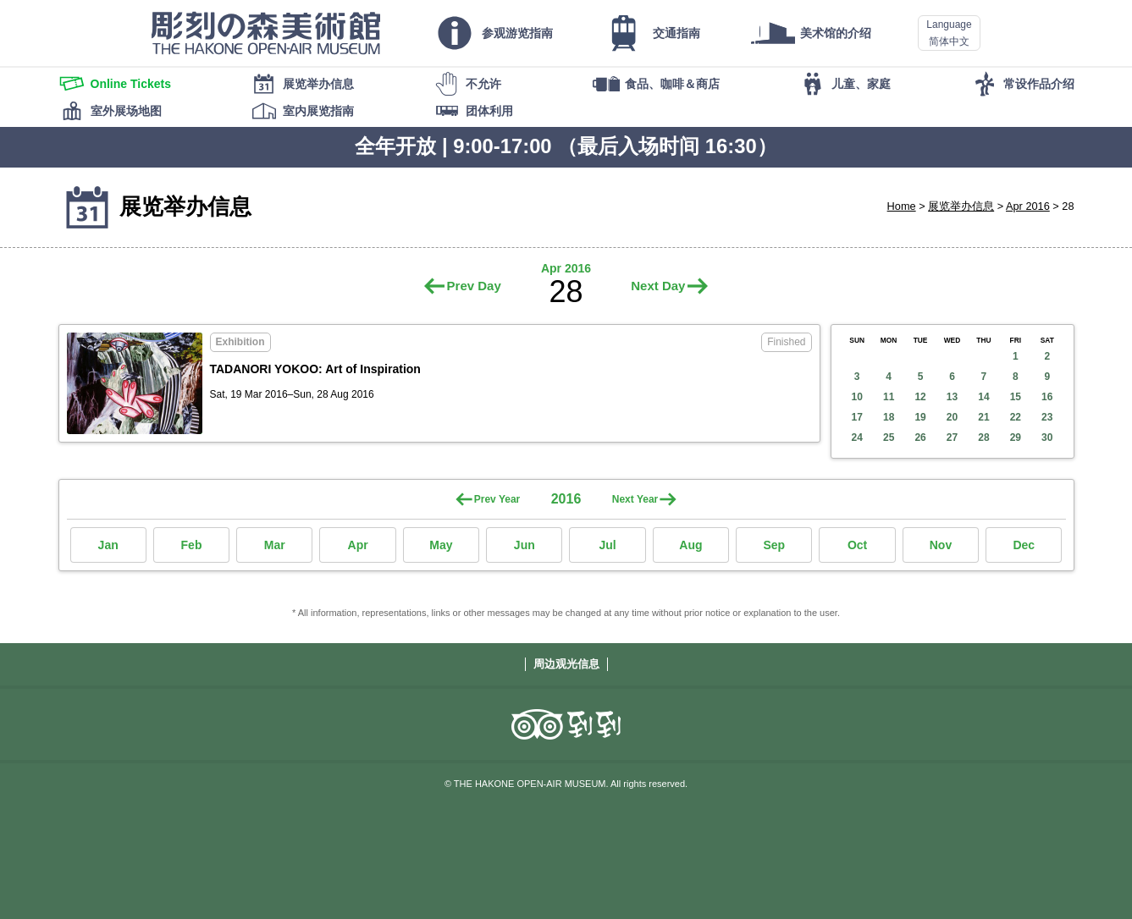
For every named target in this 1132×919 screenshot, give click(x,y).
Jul (607, 545)
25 (888, 437)
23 (1046, 417)
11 (888, 397)
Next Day (658, 285)
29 (1015, 437)
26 (919, 437)
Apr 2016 (1028, 206)
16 (1046, 397)
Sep (774, 545)
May (440, 545)
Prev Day (474, 285)
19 (919, 417)
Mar (274, 545)
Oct (857, 545)
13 (952, 397)
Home (901, 206)
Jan (108, 545)
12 (919, 397)
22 (1015, 417)
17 (857, 417)
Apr (358, 545)
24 (857, 437)
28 (983, 437)
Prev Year (497, 499)
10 (857, 397)
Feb (191, 545)
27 (952, 437)
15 (1015, 397)
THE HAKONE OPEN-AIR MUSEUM (266, 33)
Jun (524, 545)
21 (983, 417)
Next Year (635, 499)
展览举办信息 (961, 206)
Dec (1024, 545)
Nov (941, 545)
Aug (690, 545)
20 (952, 417)
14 (983, 397)
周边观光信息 (566, 664)
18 (888, 417)
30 (1046, 437)
